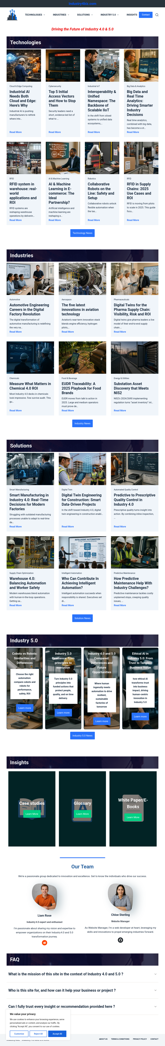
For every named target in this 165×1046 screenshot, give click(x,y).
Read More (16, 132)
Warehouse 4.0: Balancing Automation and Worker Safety (28, 583)
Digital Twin (67, 489)
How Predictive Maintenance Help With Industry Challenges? (133, 583)
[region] (38, 1024)
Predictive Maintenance (124, 573)
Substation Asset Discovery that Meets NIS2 (131, 388)
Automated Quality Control (126, 489)
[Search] (156, 14)
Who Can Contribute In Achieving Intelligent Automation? (80, 583)
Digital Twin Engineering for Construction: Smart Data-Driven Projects (82, 500)
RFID (12, 178)
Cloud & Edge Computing (21, 86)
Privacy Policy (140, 1039)
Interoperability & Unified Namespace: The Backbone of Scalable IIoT (102, 101)
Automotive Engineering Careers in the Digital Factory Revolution (29, 309)
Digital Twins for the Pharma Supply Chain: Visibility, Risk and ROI (132, 309)
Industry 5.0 (110, 15)
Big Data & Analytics (136, 86)
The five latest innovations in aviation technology (80, 309)
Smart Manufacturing (19, 489)
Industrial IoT (94, 86)
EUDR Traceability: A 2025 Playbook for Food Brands (81, 388)
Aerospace (67, 299)
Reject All (38, 1034)
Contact (146, 14)
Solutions (85, 15)
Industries (61, 15)
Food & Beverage (69, 378)
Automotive (15, 299)
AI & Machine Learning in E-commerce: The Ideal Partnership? (61, 193)
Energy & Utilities (121, 378)
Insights (134, 15)
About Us (103, 1039)
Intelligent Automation (72, 573)
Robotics (92, 178)
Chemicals (14, 378)
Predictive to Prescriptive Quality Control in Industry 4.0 (134, 500)
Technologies (35, 15)
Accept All (57, 1034)
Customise (19, 1034)
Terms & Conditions (120, 1039)
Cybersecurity (55, 86)
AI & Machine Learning (59, 178)
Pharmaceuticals (121, 299)
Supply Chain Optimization (22, 573)
